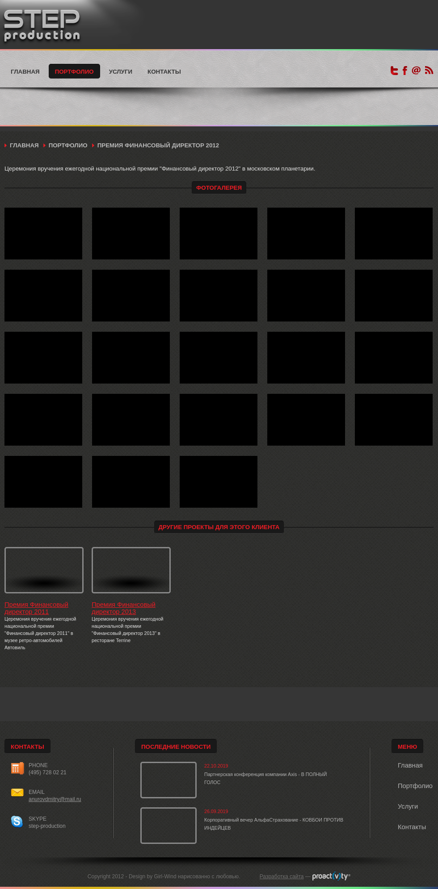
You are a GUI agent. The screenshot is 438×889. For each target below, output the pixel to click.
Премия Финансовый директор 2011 (36, 608)
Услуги (120, 71)
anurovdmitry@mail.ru (55, 799)
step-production (47, 826)
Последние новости (176, 746)
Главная (25, 71)
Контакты (164, 71)
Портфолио (74, 71)
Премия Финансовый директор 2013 (124, 608)
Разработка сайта (282, 876)
